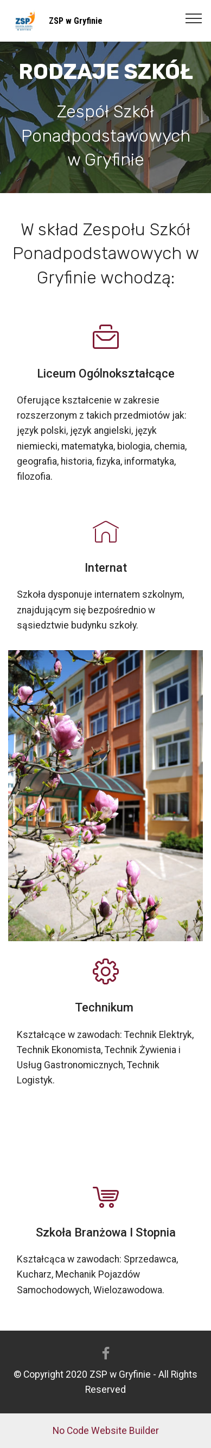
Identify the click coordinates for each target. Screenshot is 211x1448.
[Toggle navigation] (194, 18)
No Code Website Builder (106, 1430)
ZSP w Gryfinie (76, 21)
